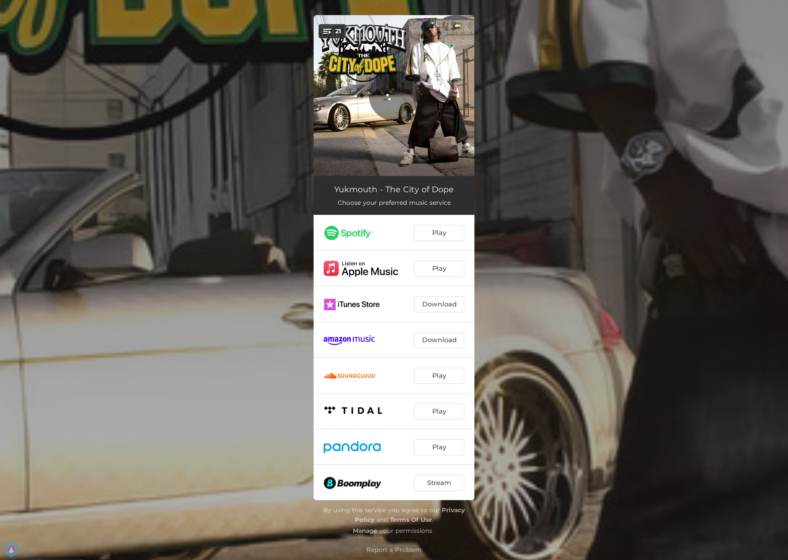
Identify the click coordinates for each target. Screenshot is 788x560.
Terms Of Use (411, 519)
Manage (365, 530)
